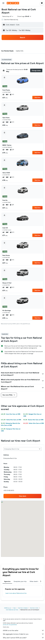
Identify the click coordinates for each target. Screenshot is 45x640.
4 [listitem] (3, 122)
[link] (22, 496)
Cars (14, 608)
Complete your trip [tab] (20, 581)
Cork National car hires (12, 609)
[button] (3, 3)
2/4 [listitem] (12, 149)
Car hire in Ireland (23, 608)
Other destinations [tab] (36, 581)
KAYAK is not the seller (23, 630)
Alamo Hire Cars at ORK (33, 420)
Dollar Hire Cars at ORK (33, 423)
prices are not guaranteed (10, 624)
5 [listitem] (3, 149)
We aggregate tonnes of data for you (23, 634)
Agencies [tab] (7, 581)
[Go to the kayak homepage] (13, 3)
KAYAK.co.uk (7, 608)
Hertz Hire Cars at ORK (11, 420)
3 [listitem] (7, 149)
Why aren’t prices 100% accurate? (23, 637)
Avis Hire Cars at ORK (10, 414)
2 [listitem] (3, 94)
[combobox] (8, 16)
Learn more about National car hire (16, 593)
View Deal (37, 97)
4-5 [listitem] (12, 94)
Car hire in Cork (34, 608)
